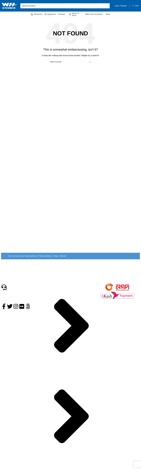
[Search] (65, 5)
